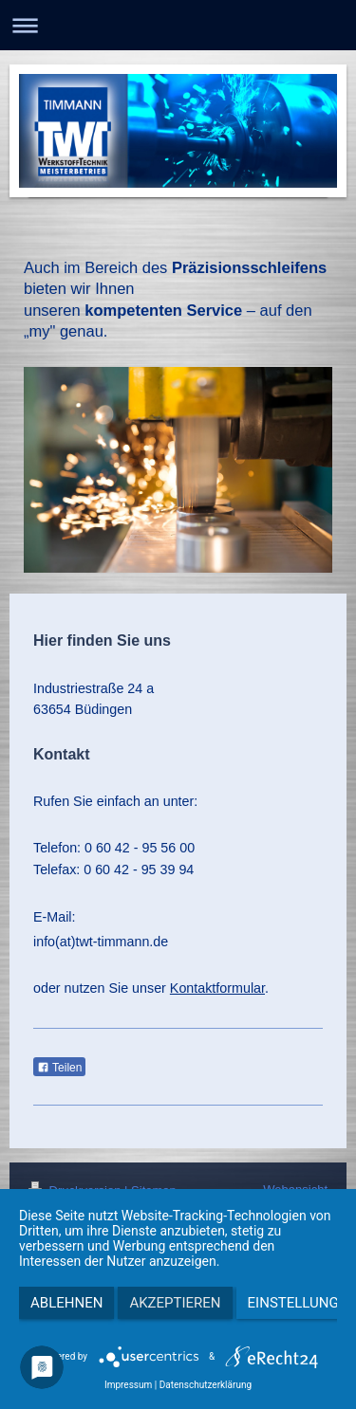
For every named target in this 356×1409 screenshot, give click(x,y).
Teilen (59, 1067)
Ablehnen (66, 1302)
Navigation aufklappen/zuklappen (178, 25)
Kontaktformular (217, 988)
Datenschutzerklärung (205, 1385)
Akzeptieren (174, 1302)
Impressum (128, 1385)
